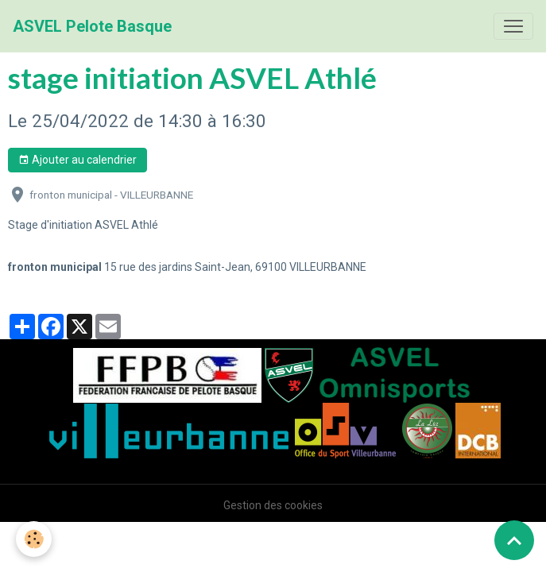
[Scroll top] (514, 540)
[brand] (92, 26)
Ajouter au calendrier (77, 160)
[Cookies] (34, 539)
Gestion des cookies (273, 505)
